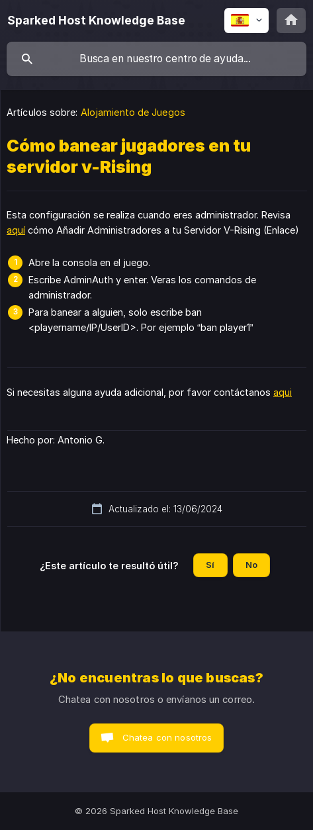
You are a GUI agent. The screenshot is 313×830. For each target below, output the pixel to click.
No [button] (251, 564)
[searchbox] (156, 59)
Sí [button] (210, 564)
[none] (96, 20)
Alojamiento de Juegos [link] (133, 112)
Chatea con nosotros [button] (167, 737)
